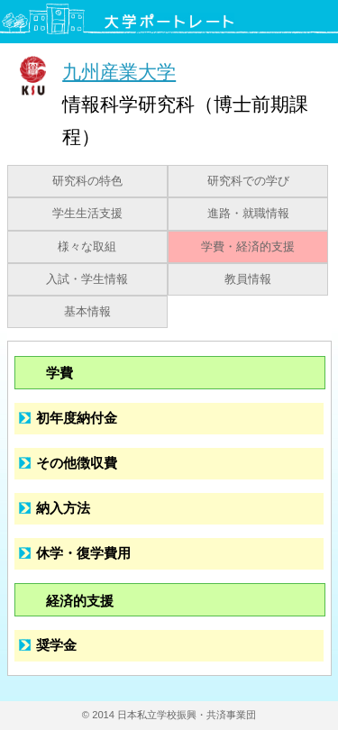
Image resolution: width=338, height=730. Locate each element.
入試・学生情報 (87, 279)
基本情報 (87, 312)
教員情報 (247, 279)
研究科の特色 (87, 181)
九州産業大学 (119, 71)
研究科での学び (248, 181)
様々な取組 (87, 247)
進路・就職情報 (248, 213)
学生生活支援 (87, 213)
